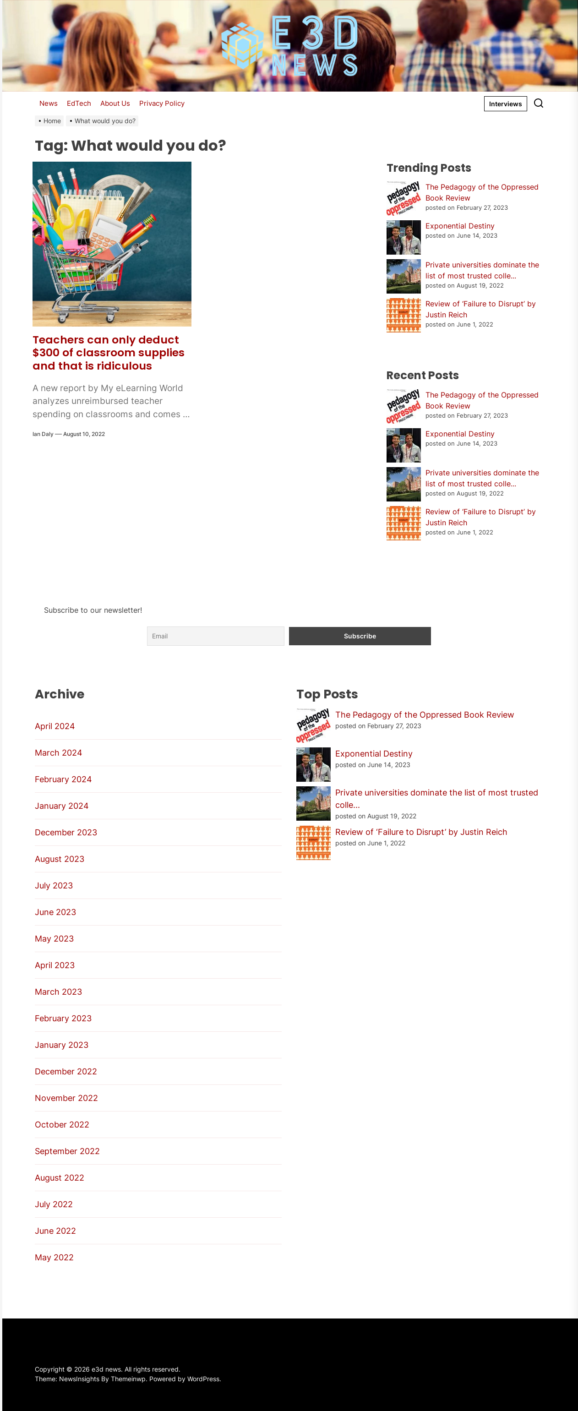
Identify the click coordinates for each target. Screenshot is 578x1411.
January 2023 (61, 1045)
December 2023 (66, 832)
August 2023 (59, 859)
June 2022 (55, 1231)
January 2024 (62, 806)
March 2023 (58, 992)
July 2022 (54, 1204)
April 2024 (55, 726)
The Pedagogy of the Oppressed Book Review (424, 714)
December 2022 (66, 1071)
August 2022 (59, 1177)
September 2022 (67, 1151)
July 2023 (54, 885)
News (48, 103)
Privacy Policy (162, 103)
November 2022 (66, 1098)
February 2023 (63, 1018)
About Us (115, 103)
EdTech (79, 103)
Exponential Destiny (460, 225)
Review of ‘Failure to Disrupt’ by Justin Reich (421, 832)
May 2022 (54, 1257)
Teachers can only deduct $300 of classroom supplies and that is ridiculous (109, 353)
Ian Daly (43, 433)
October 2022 (62, 1124)
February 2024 (63, 779)
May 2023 (54, 938)
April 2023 (55, 965)
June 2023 (55, 912)
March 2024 (58, 752)
